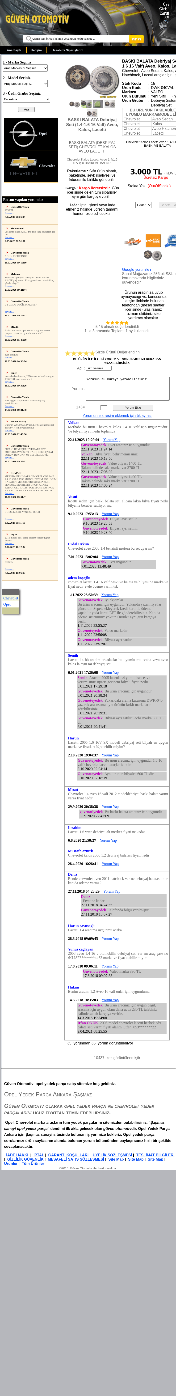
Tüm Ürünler (33, 1164)
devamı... (9, 213)
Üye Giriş (164, 6)
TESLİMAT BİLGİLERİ (155, 1155)
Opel (28, 134)
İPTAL (39, 1155)
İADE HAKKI (17, 1155)
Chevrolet (32, 166)
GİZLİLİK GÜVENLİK (25, 1159)
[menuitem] (14, 50)
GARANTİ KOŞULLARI (68, 1155)
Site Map (116, 1159)
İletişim (36, 50)
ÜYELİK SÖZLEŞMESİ (112, 1155)
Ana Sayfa (14, 50)
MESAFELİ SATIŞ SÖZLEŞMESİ (76, 1159)
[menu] (31, 150)
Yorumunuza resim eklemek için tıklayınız (117, 416)
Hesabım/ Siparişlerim (67, 50)
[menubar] (45, 50)
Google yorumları (136, 269)
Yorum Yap (111, 440)
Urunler (10, 1164)
